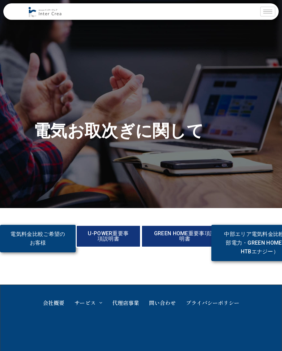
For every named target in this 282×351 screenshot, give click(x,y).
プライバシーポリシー (212, 303)
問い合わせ (162, 303)
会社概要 (53, 303)
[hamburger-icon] (267, 11)
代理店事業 (125, 303)
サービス (88, 303)
